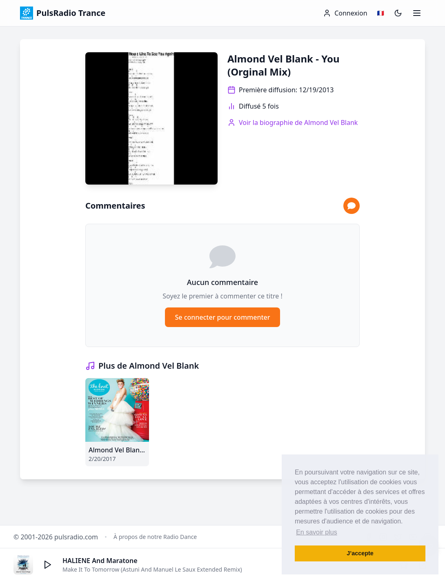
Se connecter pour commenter (222, 317)
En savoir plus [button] (316, 532)
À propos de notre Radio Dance (155, 537)
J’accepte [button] (360, 553)
